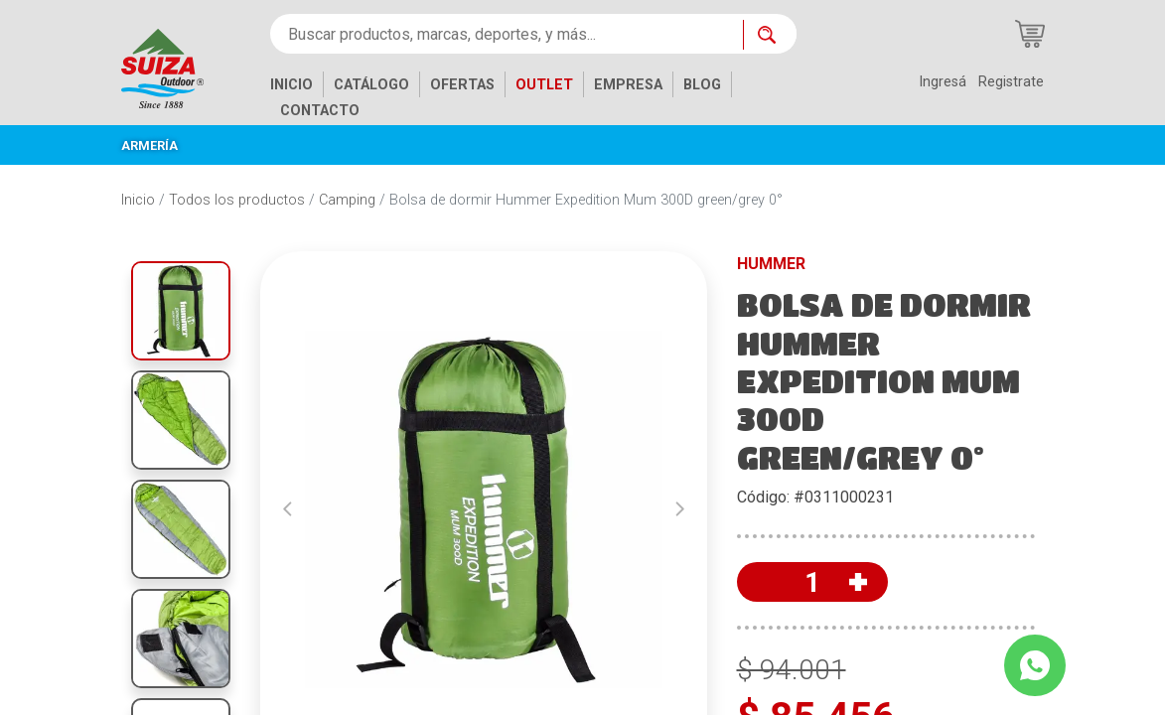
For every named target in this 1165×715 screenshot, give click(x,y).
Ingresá (942, 81)
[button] (287, 509)
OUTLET (544, 84)
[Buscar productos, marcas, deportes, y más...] (506, 34)
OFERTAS (462, 84)
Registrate (1011, 81)
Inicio (138, 200)
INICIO (291, 84)
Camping (347, 200)
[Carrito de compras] (1030, 34)
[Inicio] (177, 67)
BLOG (702, 84)
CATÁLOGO (371, 84)
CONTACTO (320, 110)
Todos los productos (237, 200)
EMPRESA (628, 84)
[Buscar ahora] (770, 35)
